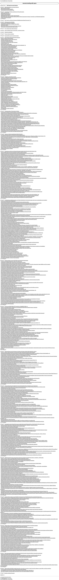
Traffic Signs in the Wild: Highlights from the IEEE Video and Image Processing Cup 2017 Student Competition (18, 380)
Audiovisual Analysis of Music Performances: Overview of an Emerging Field (13, 387)
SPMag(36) (2, 385)
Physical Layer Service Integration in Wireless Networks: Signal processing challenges (14, 177)
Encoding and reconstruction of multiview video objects (10, 24)
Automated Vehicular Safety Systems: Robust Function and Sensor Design (13, 426)
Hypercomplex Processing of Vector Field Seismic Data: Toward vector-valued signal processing (16, 557)
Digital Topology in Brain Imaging (6, 44)
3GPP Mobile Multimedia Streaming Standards (12, 37)
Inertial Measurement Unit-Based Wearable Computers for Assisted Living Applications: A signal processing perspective (20, 279)
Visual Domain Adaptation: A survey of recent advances (10, 257)
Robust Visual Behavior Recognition (7, 58)
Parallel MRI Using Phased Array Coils (7, 54)
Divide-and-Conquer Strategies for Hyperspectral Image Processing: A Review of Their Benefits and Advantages (19, 113)
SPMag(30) (2, 134)
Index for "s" (2, 574)
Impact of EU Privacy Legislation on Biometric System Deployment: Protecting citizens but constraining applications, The (20, 226)
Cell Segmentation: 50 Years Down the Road (12, 111)
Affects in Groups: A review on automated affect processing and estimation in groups (15, 458)
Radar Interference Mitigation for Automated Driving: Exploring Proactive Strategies (14, 450)
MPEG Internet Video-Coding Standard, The (8, 284)
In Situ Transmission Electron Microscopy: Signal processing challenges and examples (15, 506)
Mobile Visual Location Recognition (6, 94)
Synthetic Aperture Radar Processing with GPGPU (9, 63)
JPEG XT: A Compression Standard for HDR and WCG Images (10, 280)
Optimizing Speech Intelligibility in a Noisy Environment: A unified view (12, 235)
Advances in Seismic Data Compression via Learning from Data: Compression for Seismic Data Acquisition (18, 352)
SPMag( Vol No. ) (3, 5)
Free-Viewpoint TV (4, 90)
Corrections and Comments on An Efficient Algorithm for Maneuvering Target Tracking (15, 498)
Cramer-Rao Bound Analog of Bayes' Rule (7, 217)
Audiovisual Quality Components (6, 79)
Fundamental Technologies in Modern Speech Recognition (10, 115)
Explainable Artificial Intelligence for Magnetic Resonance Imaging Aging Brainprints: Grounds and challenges (18, 503)
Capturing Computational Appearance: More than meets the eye (11, 261)
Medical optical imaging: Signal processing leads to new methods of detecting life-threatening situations (18, 330)
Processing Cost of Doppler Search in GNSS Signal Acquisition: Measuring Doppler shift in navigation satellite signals (19, 336)
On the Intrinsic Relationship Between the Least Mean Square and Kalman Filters (14, 233)
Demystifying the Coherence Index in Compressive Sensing (10, 435)
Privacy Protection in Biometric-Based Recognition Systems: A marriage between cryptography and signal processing (20, 242)
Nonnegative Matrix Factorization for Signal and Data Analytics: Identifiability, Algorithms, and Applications (18, 404)
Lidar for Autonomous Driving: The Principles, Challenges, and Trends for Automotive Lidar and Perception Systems (19, 439)
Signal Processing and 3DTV (5, 60)
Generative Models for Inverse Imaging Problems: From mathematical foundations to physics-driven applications (19, 529)
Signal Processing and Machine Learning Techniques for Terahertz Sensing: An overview (15, 517)
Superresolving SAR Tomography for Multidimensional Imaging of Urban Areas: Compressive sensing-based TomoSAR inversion (21, 191)
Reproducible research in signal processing (12, 35)
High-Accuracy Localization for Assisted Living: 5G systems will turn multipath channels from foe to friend (18, 276)
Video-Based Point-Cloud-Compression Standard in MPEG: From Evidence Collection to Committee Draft (18, 420)
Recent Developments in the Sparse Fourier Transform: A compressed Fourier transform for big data (17, 180)
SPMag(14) (2, 11)
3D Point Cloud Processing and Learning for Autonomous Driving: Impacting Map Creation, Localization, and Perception (24, 457)
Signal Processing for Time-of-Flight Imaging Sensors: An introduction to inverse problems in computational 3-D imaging (20, 298)
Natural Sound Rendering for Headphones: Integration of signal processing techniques (15, 230)
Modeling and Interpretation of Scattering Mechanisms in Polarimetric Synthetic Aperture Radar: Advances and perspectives (21, 171)
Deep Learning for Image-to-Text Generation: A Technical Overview (12, 314)
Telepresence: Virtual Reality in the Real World (8, 105)
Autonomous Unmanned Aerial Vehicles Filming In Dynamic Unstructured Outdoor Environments (17, 389)
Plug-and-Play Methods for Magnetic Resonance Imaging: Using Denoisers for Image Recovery (16, 447)
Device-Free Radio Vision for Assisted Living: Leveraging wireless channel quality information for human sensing (19, 270)
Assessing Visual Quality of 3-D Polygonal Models (9, 78)
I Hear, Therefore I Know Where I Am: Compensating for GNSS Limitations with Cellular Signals (16, 325)
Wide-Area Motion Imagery (5, 74)
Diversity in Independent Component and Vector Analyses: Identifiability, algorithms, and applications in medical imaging (20, 158)
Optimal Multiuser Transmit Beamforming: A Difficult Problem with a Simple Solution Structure (16, 175)
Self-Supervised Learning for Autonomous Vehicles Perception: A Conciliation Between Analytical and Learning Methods (20, 481)
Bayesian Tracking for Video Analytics (7, 38)
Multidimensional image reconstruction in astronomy (9, 52)
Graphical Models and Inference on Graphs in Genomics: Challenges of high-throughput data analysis (17, 117)
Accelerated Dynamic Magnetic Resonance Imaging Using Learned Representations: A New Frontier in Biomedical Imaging (24, 424)
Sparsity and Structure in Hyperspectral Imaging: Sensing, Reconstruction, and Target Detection (16, 188)
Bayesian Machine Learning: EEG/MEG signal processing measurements (16, 260)
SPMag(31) (2, 151)
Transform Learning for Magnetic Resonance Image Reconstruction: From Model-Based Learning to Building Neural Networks (21, 454)
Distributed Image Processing (6, 88)
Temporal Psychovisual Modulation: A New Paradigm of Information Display (13, 145)
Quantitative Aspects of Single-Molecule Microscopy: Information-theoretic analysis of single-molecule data (18, 244)
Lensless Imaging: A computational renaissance (8, 281)
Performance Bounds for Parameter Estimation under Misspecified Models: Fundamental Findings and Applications (19, 335)
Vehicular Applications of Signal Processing (8, 419)
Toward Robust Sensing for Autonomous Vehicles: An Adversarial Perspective (13, 453)
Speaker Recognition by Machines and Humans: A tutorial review (11, 253)
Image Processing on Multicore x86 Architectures (9, 46)
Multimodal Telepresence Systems (6, 99)
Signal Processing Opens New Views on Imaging (8, 250)
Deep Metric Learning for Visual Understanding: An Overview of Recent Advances (14, 316)
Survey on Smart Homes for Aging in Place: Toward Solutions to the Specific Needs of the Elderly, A (17, 379)
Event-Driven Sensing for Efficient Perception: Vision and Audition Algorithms (13, 394)
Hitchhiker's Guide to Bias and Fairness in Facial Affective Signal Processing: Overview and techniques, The (18, 471)
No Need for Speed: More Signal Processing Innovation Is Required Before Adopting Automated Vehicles (18, 334)
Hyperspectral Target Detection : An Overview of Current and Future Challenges (14, 164)
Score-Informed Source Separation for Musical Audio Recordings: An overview (13, 182)
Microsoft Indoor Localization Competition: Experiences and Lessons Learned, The (14, 331)
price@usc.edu (4, 578)
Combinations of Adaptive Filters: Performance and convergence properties (13, 262)
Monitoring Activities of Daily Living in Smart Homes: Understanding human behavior (15, 283)
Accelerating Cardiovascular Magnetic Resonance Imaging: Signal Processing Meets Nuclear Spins (20, 151)
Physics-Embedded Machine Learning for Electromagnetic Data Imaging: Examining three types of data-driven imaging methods (21, 540)
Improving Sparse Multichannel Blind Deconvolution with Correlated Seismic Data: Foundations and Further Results (19, 364)
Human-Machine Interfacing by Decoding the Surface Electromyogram (12, 222)
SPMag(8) (2, 573)
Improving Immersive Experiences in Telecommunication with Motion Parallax (13, 92)
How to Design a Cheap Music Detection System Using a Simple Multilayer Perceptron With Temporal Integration (19, 556)
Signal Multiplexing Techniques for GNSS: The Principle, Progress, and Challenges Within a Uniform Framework (19, 338)
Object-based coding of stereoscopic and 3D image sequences (11, 25)
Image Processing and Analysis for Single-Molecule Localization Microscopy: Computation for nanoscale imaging (19, 225)
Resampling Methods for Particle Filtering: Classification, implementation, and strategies (15, 247)
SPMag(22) (2, 32)
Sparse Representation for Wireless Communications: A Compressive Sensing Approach (15, 376)
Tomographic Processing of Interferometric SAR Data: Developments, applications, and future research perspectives (19, 195)
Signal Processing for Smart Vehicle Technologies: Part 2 (10, 340)
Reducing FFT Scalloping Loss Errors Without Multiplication (10, 104)
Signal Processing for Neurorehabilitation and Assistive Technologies (12, 484)
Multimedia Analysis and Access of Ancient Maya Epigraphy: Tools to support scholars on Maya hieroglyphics (18, 228)
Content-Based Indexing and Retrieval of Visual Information (14, 11)
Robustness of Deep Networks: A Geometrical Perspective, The (11, 337)
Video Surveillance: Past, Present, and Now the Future (10, 147)
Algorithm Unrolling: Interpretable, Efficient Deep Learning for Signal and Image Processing (15, 459)
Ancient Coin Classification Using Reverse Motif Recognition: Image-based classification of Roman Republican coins (19, 203)
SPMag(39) (2, 496)
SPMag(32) (2, 200)
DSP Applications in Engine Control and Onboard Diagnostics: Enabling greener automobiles (16, 321)
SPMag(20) (2, 30)
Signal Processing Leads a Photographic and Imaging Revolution (11, 184)
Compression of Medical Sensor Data (7, 41)
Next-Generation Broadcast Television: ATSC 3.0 (8, 286)
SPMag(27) (2, 37)
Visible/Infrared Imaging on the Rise (7, 148)
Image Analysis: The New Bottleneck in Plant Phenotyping (10, 224)
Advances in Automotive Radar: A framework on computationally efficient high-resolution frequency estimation (19, 307)
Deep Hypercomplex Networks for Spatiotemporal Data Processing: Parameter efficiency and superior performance (23, 553)
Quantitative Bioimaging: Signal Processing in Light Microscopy (11, 245)
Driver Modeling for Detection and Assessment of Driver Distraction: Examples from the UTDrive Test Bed (18, 320)
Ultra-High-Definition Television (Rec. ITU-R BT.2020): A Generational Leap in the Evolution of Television (17, 196)
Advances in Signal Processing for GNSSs (7, 308)
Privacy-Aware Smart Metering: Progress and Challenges (10, 370)
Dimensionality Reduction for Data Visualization (8, 84)
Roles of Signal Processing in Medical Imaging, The (9, 59)
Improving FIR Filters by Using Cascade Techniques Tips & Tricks (11, 277)
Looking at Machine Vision (5, 168)
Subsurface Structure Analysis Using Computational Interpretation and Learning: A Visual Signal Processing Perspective (20, 378)
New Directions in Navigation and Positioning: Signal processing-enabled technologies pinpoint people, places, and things (20, 333)
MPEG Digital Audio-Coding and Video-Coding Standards (10, 15)
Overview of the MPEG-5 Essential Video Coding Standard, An (11, 445)
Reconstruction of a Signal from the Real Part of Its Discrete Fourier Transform (13, 372)
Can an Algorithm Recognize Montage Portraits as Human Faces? (11, 80)
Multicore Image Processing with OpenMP (8, 51)
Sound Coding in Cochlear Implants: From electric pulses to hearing (12, 252)
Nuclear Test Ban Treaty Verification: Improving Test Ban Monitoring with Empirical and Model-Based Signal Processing (20, 123)
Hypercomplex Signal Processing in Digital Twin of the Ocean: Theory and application (14, 559)
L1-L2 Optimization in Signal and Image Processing (9, 48)
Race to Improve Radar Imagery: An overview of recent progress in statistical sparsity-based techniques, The (18, 290)
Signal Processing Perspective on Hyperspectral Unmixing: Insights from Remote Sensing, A (15, 185)
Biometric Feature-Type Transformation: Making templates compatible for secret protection (16, 208)
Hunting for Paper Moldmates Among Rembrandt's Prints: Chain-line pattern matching (15, 223)
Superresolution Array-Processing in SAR (7, 10)
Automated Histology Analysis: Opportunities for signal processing (11, 205)
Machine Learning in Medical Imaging (7, 49)
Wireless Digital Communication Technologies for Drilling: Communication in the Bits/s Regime (16, 383)
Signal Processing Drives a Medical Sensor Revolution (9, 249)
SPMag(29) (2, 111)
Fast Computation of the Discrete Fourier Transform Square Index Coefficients (13, 569)
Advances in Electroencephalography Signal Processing (14, 134)
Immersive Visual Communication (6, 91)
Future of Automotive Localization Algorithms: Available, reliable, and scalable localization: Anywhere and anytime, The (20, 322)
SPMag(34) (2, 306)
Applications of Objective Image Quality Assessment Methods (11, 77)
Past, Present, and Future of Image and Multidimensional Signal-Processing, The (18, 20)
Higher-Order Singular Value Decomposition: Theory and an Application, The (13, 45)
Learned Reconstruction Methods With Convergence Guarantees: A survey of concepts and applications (18, 533)
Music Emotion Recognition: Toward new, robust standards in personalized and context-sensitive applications (18, 477)
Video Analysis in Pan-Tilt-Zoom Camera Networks (9, 70)
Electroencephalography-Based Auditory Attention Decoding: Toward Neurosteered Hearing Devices (17, 468)
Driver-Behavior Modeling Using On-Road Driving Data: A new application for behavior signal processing (18, 272)
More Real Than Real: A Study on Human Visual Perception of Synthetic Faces (13, 510)
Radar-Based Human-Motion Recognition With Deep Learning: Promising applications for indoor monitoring (18, 409)
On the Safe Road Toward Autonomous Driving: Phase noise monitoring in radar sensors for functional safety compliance (20, 405)
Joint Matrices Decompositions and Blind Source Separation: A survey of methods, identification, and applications (19, 166)
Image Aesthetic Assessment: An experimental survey (9, 326)
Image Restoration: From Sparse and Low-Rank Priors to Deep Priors (12, 327)
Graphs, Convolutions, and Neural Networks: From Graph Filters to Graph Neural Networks (15, 437)
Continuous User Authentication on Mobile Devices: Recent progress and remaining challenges (16, 267)
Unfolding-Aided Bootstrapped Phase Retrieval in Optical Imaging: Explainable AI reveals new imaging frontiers (19, 550)
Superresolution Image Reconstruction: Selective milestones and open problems (14, 547)
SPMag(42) (2, 568)
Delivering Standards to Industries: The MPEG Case (9, 434)
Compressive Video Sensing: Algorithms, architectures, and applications (12, 310)
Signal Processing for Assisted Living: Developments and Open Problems (12, 296)
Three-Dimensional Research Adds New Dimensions (9, 106)
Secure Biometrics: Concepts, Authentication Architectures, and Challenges (13, 142)
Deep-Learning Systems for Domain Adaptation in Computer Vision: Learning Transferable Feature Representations (19, 318)
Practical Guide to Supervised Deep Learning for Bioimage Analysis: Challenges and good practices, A (17, 514)
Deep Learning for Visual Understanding (7, 315)
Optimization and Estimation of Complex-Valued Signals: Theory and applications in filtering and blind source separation (20, 176)
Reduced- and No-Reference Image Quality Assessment (10, 103)
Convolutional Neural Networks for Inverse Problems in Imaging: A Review (13, 312)
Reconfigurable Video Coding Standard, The (8, 57)
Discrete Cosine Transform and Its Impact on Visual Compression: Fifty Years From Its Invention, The (17, 527)
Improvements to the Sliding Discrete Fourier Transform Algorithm (12, 473)
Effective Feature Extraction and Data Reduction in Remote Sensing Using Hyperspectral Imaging (16, 159)
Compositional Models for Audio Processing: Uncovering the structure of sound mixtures (15, 215)
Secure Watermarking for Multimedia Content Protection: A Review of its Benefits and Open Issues (17, 143)
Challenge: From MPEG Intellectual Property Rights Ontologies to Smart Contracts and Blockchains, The (17, 428)
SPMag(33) (2, 260)
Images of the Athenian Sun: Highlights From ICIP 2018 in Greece (11, 397)
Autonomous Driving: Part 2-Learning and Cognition (9, 462)
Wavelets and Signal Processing (9, 573)
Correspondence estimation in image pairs (8, 23)
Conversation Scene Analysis (5, 83)
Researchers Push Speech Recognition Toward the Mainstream (11, 141)
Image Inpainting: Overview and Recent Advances (9, 165)
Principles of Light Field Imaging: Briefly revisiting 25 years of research (12, 288)
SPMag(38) (2, 457)
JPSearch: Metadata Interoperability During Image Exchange (10, 119)
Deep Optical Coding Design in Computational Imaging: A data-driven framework (14, 526)
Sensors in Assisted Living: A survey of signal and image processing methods (13, 293)
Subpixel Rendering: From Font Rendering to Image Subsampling (11, 144)
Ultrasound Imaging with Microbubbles (7, 303)
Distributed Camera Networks (6, 86)
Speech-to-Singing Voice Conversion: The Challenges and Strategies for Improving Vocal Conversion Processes (18, 416)
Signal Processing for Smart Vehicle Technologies (9, 297)
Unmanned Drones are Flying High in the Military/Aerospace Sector (12, 131)
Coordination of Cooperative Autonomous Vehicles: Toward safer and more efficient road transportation (18, 269)
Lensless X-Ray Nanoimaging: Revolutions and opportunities (10, 508)
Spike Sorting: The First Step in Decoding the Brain (9, 129)
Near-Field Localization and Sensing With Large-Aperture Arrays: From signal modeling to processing (17, 571)
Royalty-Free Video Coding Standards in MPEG (8, 181)
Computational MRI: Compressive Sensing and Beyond (10, 431)
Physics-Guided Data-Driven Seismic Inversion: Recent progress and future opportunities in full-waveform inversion (19, 541)
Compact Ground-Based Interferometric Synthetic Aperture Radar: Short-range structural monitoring (17, 390)
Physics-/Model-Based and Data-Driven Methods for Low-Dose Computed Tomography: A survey (16, 536)
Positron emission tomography (6, 17)
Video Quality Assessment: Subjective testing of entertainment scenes (12, 256)
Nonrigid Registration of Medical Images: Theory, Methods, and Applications (13, 53)
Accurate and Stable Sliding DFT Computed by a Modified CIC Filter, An (16, 306)
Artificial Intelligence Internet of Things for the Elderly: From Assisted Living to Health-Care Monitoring (17, 460)
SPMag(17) (2, 28)
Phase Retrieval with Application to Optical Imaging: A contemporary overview (13, 240)
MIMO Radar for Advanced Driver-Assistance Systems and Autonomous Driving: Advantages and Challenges (18, 442)
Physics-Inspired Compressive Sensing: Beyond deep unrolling (11, 543)
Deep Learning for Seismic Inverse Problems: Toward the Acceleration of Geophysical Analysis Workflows (18, 465)
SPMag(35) (2, 351)
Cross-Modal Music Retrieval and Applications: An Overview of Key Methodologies (14, 392)
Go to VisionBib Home (4, 0)
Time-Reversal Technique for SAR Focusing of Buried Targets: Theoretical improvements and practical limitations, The (20, 194)
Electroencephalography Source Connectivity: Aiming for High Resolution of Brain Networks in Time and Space (19, 362)
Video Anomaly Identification (5, 72)
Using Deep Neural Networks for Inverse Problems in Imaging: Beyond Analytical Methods (15, 381)
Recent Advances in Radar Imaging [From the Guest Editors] (10, 179)
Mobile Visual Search (4, 95)
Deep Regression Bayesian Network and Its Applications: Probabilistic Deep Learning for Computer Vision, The (19, 360)
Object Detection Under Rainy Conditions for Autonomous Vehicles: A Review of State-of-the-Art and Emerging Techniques (21, 479)
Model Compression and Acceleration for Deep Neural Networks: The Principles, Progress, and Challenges (18, 367)
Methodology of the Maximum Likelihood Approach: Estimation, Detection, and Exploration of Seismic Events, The (19, 121)
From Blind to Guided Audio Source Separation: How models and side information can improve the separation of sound (20, 162)
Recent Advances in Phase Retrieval (7, 292)
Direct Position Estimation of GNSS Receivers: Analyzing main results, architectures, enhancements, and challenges (19, 319)
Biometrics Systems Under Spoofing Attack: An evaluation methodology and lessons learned (16, 211)
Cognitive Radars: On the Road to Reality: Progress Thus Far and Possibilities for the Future (15, 355)
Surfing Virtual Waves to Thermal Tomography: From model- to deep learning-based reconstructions (17, 518)
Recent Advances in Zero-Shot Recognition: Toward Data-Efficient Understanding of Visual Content (17, 371)
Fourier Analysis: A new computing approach (8, 528)
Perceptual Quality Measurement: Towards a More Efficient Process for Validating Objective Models (17, 55)
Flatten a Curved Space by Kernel (6, 137)
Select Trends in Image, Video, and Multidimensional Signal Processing (12, 127)
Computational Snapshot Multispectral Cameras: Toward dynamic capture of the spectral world (16, 266)
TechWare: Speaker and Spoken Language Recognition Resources (11, 65)
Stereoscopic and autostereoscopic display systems (9, 26)
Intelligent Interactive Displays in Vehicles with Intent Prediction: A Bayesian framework (15, 329)
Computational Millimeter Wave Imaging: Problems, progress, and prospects (13, 265)
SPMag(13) (2, 7)
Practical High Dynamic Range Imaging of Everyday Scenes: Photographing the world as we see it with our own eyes (19, 287)
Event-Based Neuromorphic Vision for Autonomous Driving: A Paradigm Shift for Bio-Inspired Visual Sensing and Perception (21, 436)
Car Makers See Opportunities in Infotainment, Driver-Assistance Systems (13, 135)
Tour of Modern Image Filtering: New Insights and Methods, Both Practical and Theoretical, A (16, 146)
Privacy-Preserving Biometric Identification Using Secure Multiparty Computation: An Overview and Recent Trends (19, 140)
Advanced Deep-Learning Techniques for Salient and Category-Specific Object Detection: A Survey (20, 351)
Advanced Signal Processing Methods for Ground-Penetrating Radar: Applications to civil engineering (21, 385)
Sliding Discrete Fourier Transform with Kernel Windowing (10, 374)
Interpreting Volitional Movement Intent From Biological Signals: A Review (13, 474)
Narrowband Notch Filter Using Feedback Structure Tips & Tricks (11, 285)
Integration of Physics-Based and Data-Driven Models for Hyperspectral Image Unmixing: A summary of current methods (20, 532)
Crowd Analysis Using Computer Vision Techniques (9, 42)
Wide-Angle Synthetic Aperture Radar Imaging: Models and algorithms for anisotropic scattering (16, 197)
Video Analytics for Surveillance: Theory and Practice (9, 71)
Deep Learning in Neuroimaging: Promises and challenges (10, 500)
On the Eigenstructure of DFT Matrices (7, 100)
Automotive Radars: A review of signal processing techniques (11, 309)
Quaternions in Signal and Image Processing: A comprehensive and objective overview (15, 545)
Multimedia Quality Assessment (6, 97)
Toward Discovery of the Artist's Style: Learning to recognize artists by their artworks (14, 255)
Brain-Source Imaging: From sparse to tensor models (9, 212)
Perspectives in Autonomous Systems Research (8, 407)
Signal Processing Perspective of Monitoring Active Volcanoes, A (11, 415)
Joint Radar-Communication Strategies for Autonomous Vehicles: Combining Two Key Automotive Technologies (19, 438)
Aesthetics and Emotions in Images (10, 76)
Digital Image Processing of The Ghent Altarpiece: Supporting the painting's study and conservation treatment (19, 219)
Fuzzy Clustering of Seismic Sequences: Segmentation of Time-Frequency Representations (15, 116)
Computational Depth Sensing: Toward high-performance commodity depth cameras (14, 311)
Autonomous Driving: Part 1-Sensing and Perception (9, 427)
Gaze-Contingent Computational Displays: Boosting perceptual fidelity (12, 275)
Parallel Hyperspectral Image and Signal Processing (9, 101)
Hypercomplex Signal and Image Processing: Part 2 (9, 558)
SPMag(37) (2, 424)
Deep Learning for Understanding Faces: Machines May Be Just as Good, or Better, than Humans (16, 358)
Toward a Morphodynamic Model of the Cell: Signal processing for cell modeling (14, 254)
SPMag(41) (2, 553)
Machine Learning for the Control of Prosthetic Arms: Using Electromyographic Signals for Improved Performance (19, 475)
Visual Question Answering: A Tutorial (7, 346)
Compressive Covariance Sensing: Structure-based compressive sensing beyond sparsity (15, 263)
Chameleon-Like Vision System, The (7, 40)
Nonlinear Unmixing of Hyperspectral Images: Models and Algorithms (12, 173)
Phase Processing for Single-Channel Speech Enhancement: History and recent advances (15, 239)
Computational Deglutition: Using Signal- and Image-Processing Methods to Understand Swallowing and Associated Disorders (21, 391)
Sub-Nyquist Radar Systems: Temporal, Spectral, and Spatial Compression (13, 377)
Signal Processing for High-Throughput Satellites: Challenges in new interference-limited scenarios (17, 413)
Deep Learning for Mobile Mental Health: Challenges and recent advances (13, 464)
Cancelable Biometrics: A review (6, 213)
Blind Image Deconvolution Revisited (7, 9)
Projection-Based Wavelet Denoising (7, 243)
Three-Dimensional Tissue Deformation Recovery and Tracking (11, 66)
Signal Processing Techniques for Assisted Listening (9, 251)
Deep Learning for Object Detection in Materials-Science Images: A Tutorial (13, 499)
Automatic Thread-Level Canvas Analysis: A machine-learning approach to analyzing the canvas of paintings (18, 206)
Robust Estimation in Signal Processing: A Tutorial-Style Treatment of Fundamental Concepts (16, 124)
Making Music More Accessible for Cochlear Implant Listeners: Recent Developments (15, 400)
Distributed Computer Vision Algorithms (7, 87)
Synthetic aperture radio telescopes (7, 64)
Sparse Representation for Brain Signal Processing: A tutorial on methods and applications (15, 187)
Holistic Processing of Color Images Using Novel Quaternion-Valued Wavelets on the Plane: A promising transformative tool (21, 555)
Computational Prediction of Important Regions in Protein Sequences (12, 112)
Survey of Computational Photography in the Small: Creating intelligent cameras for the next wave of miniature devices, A (20, 301)
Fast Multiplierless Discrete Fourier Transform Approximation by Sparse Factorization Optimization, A (17, 570)
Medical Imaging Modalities (5, 14)
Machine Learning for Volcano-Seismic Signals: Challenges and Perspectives (13, 365)
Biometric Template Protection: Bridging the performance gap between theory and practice (16, 209)
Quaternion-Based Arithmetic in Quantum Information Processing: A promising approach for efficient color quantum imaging (21, 561)
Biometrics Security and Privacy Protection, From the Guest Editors (12, 210)
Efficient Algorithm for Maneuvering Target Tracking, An (10, 467)
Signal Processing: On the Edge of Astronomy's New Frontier (11, 186)
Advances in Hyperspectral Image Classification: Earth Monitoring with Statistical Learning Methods (17, 153)
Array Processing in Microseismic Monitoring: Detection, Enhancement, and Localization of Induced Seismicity (19, 354)
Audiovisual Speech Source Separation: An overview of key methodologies (13, 154)
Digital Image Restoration (5, 12)
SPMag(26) (2, 35)
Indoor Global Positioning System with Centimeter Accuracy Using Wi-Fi (12, 278)
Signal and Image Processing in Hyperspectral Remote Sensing (11, 183)
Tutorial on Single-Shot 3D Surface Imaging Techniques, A (10, 563)
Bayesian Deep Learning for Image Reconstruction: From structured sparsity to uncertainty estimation (21, 525)
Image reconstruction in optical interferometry (8, 47)
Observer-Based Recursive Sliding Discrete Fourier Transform (11, 368)
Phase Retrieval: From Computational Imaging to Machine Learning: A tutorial (13, 535)
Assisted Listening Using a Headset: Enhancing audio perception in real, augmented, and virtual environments (19, 204)
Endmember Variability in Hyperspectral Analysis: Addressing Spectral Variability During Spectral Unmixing (18, 160)
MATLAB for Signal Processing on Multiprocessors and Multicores (11, 50)
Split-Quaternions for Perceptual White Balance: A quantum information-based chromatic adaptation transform (19, 562)
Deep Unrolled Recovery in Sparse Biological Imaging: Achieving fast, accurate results (15, 501)
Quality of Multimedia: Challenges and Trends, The (9, 102)
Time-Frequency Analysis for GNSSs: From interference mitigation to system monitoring (15, 343)
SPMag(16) (2, 22)
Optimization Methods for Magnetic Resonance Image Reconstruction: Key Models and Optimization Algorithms (19, 444)
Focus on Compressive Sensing (6, 89)
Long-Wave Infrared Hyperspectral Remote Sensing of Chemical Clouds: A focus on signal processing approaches (19, 167)
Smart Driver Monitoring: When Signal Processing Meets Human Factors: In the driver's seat (16, 299)
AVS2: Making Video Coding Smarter (7, 207)
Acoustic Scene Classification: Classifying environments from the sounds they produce (15, 202)
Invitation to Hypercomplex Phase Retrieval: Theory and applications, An (12, 560)
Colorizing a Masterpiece (5, 82)
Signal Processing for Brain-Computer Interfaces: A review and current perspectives (14, 546)
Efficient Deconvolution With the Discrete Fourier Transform (10, 554)
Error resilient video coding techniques (11, 28)
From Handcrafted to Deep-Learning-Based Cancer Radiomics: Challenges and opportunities (16, 395)
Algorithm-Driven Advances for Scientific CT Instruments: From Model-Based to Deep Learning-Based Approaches (23, 496)
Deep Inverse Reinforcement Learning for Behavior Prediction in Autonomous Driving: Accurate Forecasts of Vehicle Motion (21, 463)
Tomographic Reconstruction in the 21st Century (9, 67)
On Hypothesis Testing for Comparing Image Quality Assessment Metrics (12, 369)
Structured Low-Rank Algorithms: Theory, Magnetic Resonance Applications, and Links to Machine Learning (18, 452)
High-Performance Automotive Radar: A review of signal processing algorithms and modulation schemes (18, 396)
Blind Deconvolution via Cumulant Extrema (12, 7)
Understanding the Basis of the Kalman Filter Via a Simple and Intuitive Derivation (14, 130)
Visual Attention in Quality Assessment (7, 108)
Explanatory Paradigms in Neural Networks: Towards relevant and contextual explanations (15, 505)
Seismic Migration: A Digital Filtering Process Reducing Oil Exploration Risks (13, 126)
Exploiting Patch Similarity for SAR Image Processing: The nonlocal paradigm (13, 161)
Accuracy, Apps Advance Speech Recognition (8, 201)
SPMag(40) (2, 525)
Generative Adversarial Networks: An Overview (8, 363)
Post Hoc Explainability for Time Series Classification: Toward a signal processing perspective (16, 513)
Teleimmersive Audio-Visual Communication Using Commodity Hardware (13, 192)
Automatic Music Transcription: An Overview (8, 388)
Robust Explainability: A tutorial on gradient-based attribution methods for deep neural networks (17, 516)
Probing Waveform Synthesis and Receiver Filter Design (10, 56)
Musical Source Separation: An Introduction (8, 403)
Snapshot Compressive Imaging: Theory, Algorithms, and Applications (12, 490)
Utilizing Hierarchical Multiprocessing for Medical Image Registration (12, 69)
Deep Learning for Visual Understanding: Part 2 (8, 359)
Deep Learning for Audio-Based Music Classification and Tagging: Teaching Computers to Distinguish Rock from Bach (20, 393)
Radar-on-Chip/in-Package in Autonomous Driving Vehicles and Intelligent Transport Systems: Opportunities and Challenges (21, 410)
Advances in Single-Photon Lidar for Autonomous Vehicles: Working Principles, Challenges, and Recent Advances (19, 425)
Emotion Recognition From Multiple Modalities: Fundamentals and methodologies (14, 469)
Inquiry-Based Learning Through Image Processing (9, 118)
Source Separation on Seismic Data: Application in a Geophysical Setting (12, 128)
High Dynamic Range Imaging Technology (7, 323)
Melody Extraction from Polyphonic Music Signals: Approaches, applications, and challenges (16, 170)
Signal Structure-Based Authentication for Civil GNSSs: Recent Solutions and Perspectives (15, 341)
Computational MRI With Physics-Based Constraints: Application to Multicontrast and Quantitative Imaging (18, 430)
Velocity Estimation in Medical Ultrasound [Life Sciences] (10, 345)
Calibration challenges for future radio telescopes (9, 39)
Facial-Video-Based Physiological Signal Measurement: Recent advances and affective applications (17, 470)
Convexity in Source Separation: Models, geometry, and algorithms (12, 157)
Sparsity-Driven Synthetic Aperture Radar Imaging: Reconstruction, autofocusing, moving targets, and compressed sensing (21, 189)
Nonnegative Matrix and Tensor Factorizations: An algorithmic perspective (13, 174)
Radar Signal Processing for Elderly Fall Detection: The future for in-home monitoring (14, 291)
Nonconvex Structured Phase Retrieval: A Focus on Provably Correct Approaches (14, 443)
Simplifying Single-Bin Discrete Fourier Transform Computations (11, 486)
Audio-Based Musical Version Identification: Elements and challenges (12, 461)
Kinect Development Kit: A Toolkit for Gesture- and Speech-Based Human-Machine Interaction (16, 139)
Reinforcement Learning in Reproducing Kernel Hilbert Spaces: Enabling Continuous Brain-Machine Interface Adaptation (20, 480)
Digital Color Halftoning (8, 32)
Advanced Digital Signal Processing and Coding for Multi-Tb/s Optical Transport (14, 152)
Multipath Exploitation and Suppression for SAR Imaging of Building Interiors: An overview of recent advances (19, 172)
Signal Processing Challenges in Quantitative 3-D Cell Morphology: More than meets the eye (16, 248)
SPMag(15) (2, 20)
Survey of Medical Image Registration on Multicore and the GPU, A (12, 62)
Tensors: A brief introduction (5, 193)
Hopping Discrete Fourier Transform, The (7, 163)
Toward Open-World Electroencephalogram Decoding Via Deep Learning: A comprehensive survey (17, 521)
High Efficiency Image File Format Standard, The (8, 221)
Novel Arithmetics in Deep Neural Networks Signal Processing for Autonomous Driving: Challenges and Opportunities (20, 478)
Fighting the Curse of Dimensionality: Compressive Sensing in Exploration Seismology (15, 114)
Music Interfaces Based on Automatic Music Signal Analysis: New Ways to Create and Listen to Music (17, 402)
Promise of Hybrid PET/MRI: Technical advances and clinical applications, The (13, 289)
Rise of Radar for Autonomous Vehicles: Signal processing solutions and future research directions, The (17, 412)
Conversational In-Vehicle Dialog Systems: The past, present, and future (12, 268)
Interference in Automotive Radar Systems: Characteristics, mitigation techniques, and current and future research (19, 398)
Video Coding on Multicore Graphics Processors (8, 73)
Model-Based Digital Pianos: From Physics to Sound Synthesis (11, 401)
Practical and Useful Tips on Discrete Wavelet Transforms (10, 241)
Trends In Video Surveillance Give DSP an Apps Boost (9, 68)
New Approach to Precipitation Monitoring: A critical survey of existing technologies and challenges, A (17, 231)
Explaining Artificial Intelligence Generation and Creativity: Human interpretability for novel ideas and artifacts (19, 504)
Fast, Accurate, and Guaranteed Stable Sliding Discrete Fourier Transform (13, 220)
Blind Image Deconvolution (5, 8)
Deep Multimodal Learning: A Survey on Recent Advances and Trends (12, 317)
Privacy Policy (10, 0)
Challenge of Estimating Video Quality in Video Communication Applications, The (14, 81)
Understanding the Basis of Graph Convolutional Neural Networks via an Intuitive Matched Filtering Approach (19, 549)
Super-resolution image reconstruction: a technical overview (14, 30)
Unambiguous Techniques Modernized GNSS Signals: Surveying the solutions (13, 344)
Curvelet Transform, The (5, 43)
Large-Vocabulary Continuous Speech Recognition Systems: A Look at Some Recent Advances (16, 120)
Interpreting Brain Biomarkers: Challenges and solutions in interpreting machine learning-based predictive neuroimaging (20, 507)
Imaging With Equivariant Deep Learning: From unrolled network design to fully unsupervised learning (17, 531)
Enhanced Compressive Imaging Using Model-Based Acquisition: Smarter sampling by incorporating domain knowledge (20, 273)
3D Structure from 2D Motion (9, 22)
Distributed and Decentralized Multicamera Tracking (9, 85)
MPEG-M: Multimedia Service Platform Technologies (9, 96)
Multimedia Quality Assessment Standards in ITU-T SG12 (10, 98)
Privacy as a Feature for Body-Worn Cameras (8, 448)
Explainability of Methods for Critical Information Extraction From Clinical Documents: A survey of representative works (20, 502)
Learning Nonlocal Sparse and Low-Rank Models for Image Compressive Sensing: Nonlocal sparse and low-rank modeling (20, 534)
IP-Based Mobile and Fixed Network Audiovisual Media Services (11, 93)
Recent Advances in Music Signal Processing (8, 411)
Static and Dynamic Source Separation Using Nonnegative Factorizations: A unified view (15, 190)
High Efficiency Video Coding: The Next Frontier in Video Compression (12, 138)
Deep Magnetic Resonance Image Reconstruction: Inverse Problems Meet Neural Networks (16, 432)
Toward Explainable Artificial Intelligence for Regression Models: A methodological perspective (16, 520)
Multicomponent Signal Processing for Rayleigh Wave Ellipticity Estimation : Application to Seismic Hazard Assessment (20, 122)
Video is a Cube (3, 107)
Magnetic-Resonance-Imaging (6, 13)
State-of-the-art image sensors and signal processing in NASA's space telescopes (14, 61)
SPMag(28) (2, 76)
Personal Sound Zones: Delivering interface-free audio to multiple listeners (13, 238)
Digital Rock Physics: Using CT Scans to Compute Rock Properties (11, 361)
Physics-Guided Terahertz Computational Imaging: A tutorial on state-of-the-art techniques (15, 542)
